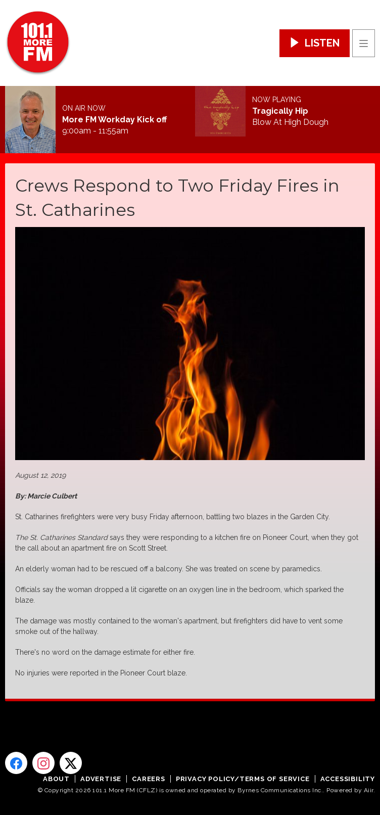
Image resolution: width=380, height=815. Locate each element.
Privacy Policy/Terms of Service (243, 779)
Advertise (100, 779)
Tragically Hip (280, 111)
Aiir (368, 790)
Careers (148, 779)
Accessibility (347, 779)
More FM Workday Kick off (114, 119)
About (56, 779)
